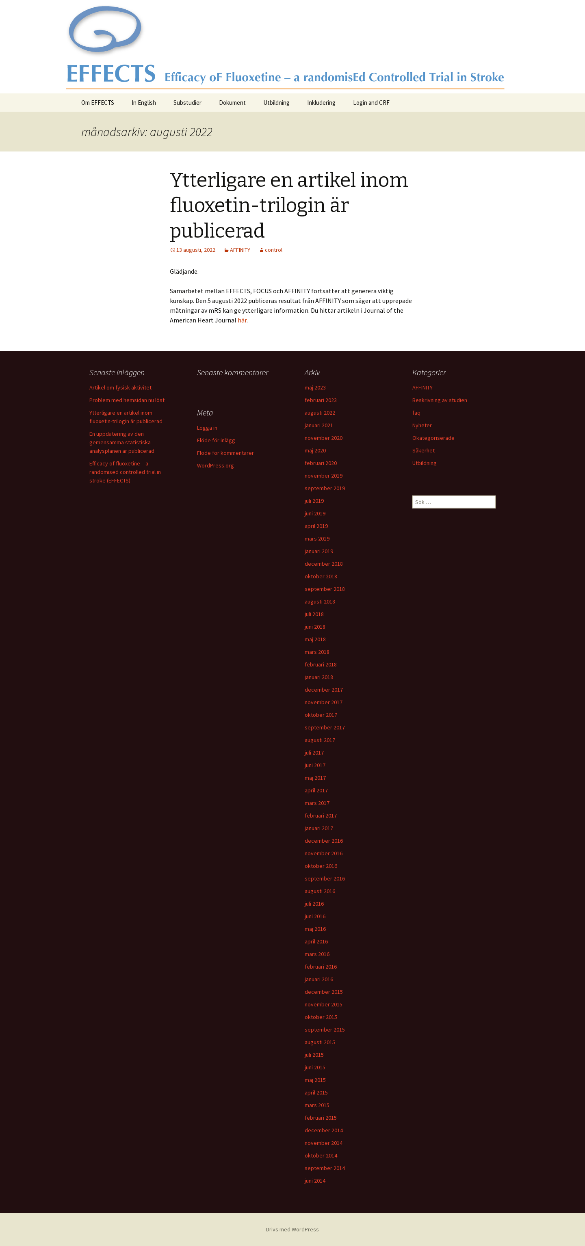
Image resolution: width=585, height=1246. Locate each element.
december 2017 (324, 689)
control (273, 249)
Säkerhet (423, 450)
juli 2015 (314, 1054)
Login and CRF (371, 102)
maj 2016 (315, 928)
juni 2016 (315, 916)
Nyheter (422, 425)
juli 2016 (314, 903)
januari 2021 (319, 425)
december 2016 (324, 840)
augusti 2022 (320, 412)
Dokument (232, 102)
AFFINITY (240, 249)
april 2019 (316, 526)
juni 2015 (315, 1067)
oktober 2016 (321, 866)
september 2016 (325, 878)
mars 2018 (317, 651)
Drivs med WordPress (292, 1229)
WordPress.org (215, 465)
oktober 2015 (321, 1017)
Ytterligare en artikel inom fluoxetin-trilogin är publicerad (289, 206)
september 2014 (325, 1168)
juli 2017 (314, 752)
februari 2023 (321, 400)
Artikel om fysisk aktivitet (120, 387)
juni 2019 (315, 513)
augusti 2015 (320, 1042)
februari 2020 (321, 463)
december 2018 (324, 563)
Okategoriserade (433, 437)
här (242, 320)
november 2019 (323, 475)
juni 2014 (315, 1180)
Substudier (187, 102)
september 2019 (325, 488)
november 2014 (323, 1142)
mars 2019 (317, 538)
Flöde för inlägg (216, 440)
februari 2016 (321, 966)
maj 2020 (315, 450)
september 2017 (325, 727)
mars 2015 (317, 1105)
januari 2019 (319, 551)
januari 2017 (319, 828)
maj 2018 (315, 639)
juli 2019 (314, 500)
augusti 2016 (320, 891)
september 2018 (325, 589)
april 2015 (316, 1092)
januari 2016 (319, 979)
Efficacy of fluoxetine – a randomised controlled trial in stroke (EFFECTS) (125, 472)
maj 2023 (315, 387)
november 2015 (323, 1004)
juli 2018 (314, 614)
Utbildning (276, 102)
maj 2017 (315, 777)
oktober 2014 (321, 1155)
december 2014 (324, 1130)
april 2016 (316, 941)
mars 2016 (317, 954)
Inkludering (321, 102)
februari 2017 (321, 815)
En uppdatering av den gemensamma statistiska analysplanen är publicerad (121, 442)
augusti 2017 (320, 740)
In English (144, 102)
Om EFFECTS (97, 102)
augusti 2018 (320, 601)
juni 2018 (315, 626)
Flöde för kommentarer (225, 452)
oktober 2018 (321, 576)
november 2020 (323, 437)
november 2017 (323, 702)
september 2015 (325, 1029)
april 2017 (316, 790)
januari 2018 (319, 677)
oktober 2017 (321, 714)
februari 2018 (321, 664)
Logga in (207, 427)
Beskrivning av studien (439, 400)
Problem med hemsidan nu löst (127, 400)
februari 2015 (321, 1117)
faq (416, 412)
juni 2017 (315, 765)
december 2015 (324, 991)
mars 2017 (317, 803)
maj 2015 (315, 1080)
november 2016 (323, 853)
